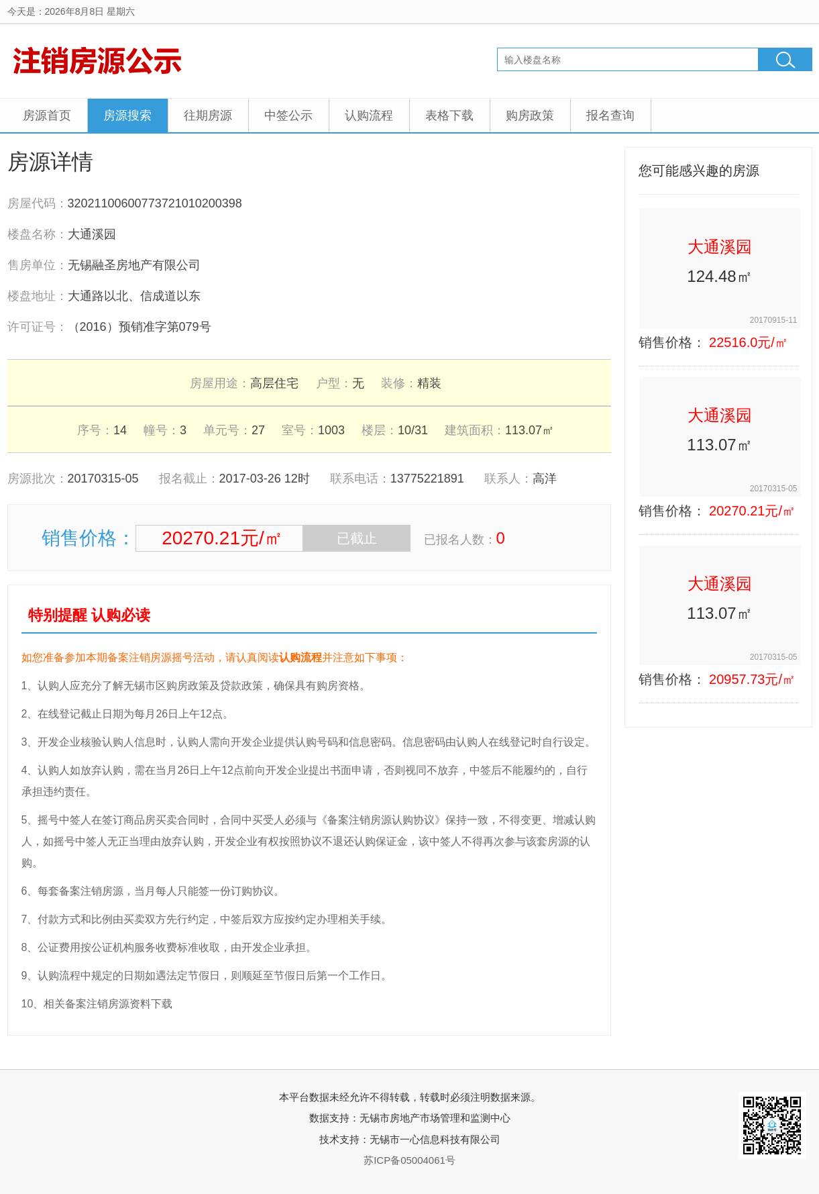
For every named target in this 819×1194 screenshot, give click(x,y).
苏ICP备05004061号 (409, 1160)
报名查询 (610, 115)
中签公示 (288, 115)
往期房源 (208, 115)
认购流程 (369, 115)
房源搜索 (127, 115)
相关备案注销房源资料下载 (108, 1003)
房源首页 (47, 115)
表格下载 (449, 115)
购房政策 (530, 115)
